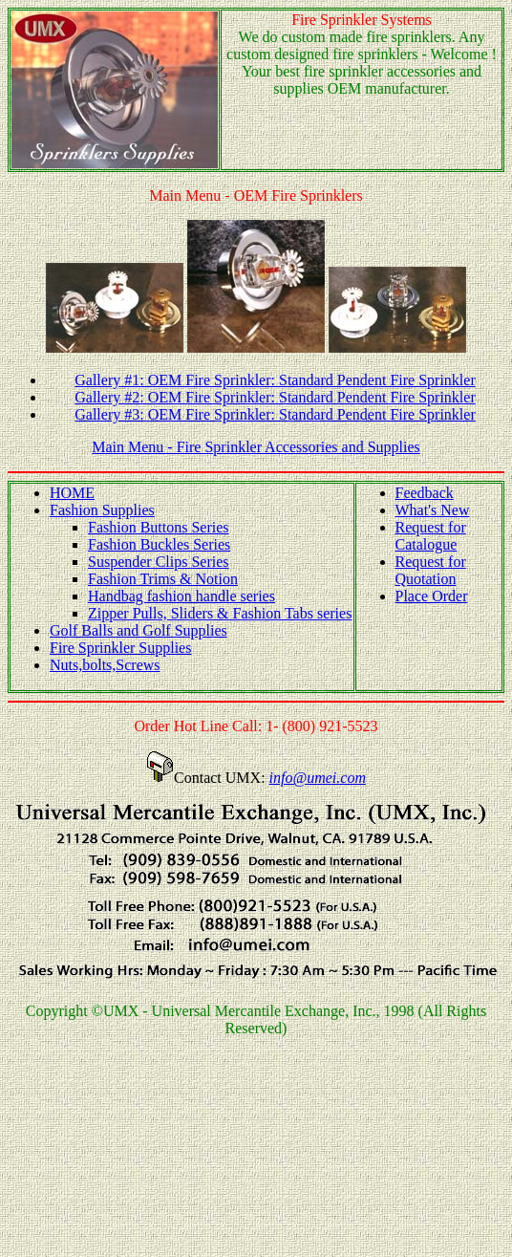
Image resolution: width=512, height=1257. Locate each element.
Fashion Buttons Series (158, 527)
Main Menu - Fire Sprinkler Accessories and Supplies (256, 447)
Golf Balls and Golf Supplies (138, 630)
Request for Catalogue (430, 536)
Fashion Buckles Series (159, 544)
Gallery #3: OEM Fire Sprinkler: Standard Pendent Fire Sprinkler (275, 414)
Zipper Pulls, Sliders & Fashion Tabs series (220, 613)
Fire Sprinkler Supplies (120, 647)
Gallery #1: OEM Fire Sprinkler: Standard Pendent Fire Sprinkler (275, 380)
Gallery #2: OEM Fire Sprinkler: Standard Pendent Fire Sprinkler (275, 397)
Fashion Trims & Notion (163, 579)
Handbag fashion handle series (181, 596)
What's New (432, 510)
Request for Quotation (430, 570)
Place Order (431, 596)
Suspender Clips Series (158, 561)
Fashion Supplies (102, 510)
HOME (72, 493)
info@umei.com (317, 777)
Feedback (424, 493)
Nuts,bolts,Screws (105, 665)
